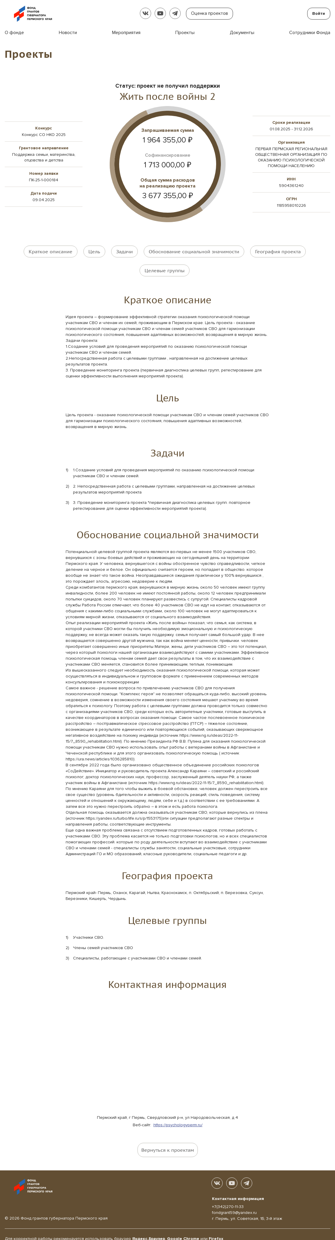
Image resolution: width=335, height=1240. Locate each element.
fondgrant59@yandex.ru (234, 1203)
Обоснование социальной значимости (194, 251)
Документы (242, 33)
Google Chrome (183, 1229)
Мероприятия (126, 33)
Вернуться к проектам (167, 1141)
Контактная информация (238, 1189)
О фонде (14, 33)
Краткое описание (50, 251)
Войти (319, 13)
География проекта (278, 251)
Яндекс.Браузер (148, 1229)
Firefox (216, 1229)
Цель (94, 251)
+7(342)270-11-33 (228, 1198)
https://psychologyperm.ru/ (178, 1116)
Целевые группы (165, 266)
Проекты (185, 33)
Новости (68, 33)
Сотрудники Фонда (309, 33)
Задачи (124, 251)
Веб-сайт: (143, 1116)
